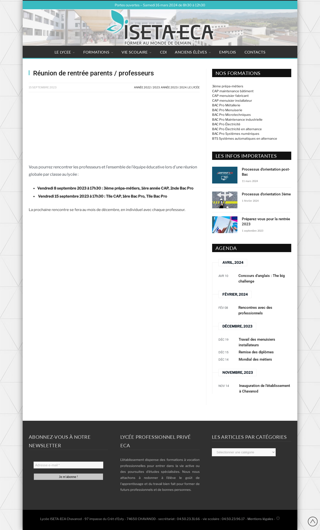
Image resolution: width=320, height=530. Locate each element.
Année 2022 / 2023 (147, 87)
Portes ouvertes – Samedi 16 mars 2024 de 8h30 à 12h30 (160, 5)
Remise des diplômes (256, 352)
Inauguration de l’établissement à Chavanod (264, 388)
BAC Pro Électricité (226, 124)
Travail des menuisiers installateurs (257, 342)
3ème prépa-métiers (227, 86)
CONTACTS (255, 52)
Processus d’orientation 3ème (266, 194)
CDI (163, 52)
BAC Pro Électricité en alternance (237, 129)
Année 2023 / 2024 (174, 87)
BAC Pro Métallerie (226, 105)
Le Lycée (194, 87)
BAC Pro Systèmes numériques (235, 134)
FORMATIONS (96, 52)
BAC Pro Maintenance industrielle (237, 119)
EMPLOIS (227, 52)
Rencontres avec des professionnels (255, 310)
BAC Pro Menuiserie (227, 110)
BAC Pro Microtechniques (231, 115)
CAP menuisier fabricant (230, 96)
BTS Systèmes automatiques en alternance (244, 138)
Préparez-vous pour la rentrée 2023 (266, 221)
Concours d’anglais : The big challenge (261, 278)
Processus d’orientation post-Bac (266, 172)
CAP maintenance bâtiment (233, 91)
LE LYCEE (63, 52)
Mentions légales (260, 519)
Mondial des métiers (255, 359)
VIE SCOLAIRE (135, 52)
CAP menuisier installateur (232, 100)
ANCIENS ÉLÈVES (191, 52)
